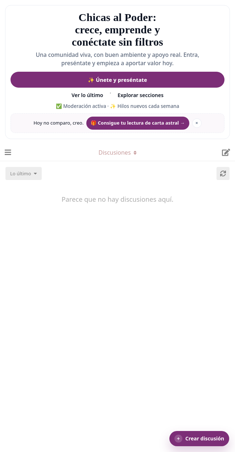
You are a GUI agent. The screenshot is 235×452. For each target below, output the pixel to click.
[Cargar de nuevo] (223, 173)
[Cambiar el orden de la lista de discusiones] (23, 173)
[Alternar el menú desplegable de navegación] (117, 152)
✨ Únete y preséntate (117, 79)
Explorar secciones (141, 95)
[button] (199, 438)
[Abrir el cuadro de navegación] (7, 152)
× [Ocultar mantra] (196, 123)
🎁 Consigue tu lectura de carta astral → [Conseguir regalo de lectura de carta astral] (138, 123)
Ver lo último (87, 95)
